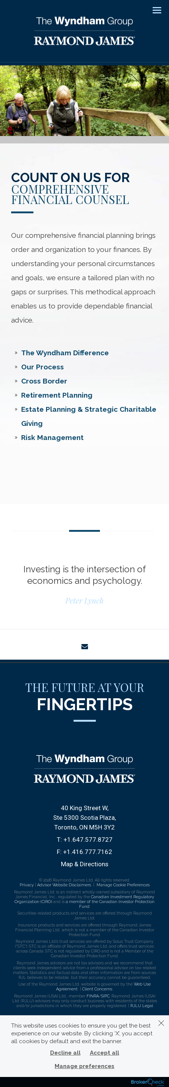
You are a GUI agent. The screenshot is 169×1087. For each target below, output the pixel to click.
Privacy (27, 885)
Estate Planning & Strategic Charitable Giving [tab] (88, 416)
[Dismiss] (161, 1023)
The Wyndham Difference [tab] (65, 353)
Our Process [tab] (42, 367)
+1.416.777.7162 (87, 851)
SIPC (105, 996)
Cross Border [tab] (44, 381)
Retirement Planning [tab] (56, 395)
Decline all (65, 1052)
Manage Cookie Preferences (123, 885)
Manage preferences (84, 1066)
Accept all (104, 1052)
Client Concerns (97, 989)
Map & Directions (84, 864)
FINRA (93, 996)
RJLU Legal (141, 1005)
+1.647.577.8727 (88, 839)
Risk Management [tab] (52, 437)
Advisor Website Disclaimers (64, 885)
